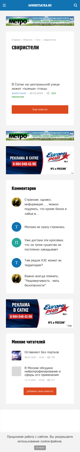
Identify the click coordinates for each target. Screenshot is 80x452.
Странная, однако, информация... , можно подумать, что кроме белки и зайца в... (46, 207)
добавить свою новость (40, 391)
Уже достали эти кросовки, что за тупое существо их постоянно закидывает (44, 244)
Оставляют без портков (42, 352)
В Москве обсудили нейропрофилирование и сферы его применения (43, 371)
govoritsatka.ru (40, 5)
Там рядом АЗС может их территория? (43, 262)
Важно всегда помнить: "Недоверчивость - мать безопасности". (42, 280)
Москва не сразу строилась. (45, 227)
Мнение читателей (28, 342)
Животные (19, 93)
